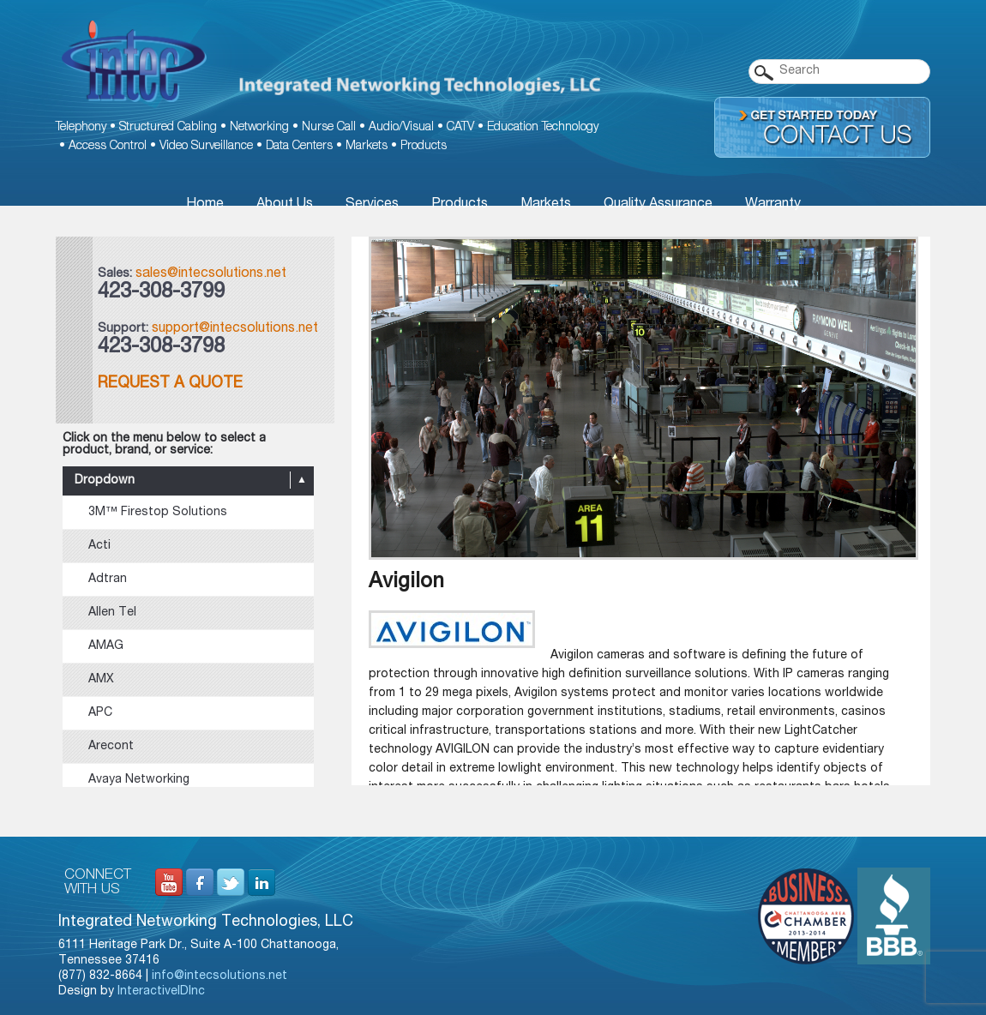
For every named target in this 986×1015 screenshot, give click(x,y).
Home (205, 205)
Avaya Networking (138, 780)
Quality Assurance (658, 205)
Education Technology (542, 128)
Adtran (107, 580)
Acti (99, 546)
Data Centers (299, 147)
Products (423, 147)
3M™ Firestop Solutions (157, 513)
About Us (284, 205)
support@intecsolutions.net (235, 329)
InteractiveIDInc (161, 992)
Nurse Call (329, 128)
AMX (101, 680)
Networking (259, 128)
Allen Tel (112, 613)
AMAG (105, 646)
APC (100, 713)
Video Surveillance (206, 147)
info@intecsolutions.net (219, 976)
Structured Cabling (168, 128)
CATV (460, 128)
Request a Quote (170, 384)
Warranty (773, 205)
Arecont (111, 747)
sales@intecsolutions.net (210, 274)
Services (372, 205)
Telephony (81, 128)
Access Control (108, 147)
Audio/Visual (401, 128)
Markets (367, 147)
